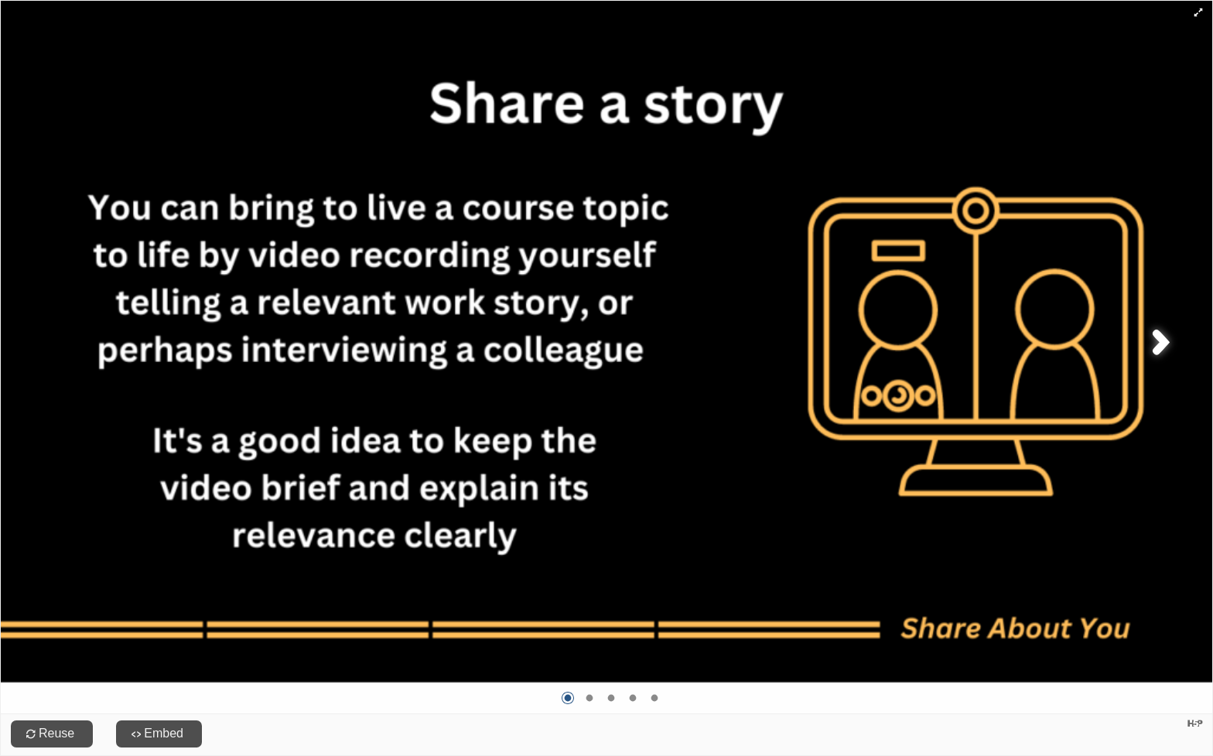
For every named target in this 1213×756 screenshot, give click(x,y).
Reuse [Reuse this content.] (56, 733)
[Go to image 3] (611, 698)
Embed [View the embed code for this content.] (163, 733)
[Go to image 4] (633, 698)
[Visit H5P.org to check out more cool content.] (1195, 723)
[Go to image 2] (589, 698)
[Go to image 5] (654, 698)
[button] (1198, 12)
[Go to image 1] (568, 698)
